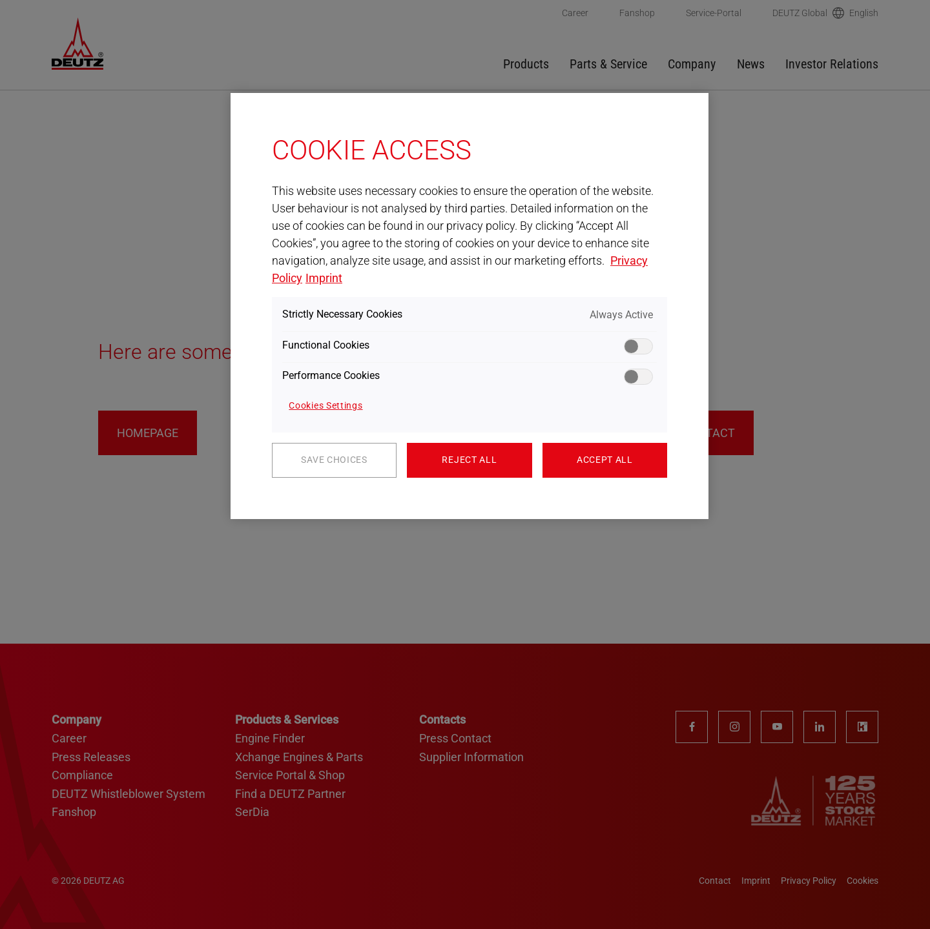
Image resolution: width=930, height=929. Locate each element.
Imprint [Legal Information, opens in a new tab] (323, 278)
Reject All (469, 459)
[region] (469, 306)
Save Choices (334, 459)
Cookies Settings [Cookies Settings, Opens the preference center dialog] (325, 405)
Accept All (605, 459)
